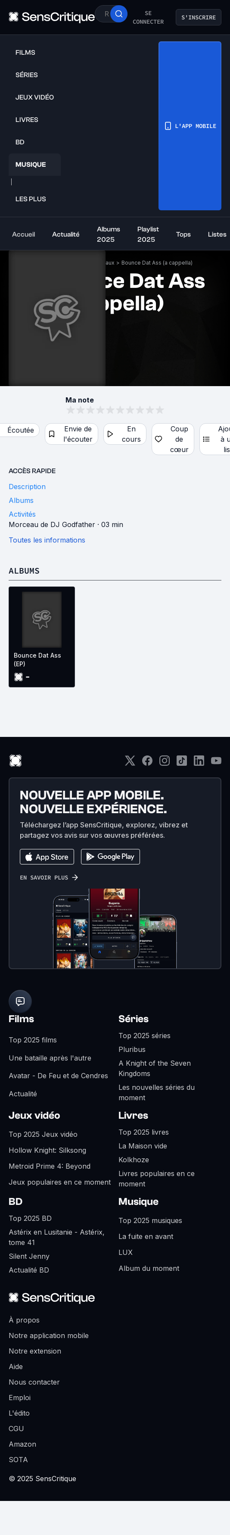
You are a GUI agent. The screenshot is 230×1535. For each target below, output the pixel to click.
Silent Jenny (29, 1256)
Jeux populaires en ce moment (60, 1182)
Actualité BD (29, 1270)
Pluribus (132, 1049)
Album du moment (148, 1268)
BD (15, 1201)
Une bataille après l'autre (50, 1058)
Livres (133, 1115)
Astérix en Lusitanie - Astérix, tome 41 (57, 1237)
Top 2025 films (33, 1040)
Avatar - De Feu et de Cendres (58, 1075)
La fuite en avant (145, 1236)
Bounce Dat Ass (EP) (37, 660)
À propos (24, 1320)
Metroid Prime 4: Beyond (49, 1166)
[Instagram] (164, 763)
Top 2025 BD (30, 1218)
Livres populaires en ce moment (156, 1178)
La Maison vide (142, 1146)
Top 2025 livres (143, 1132)
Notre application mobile (49, 1335)
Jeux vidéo (34, 1115)
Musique (138, 1201)
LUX (125, 1252)
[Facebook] (147, 763)
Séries (133, 1019)
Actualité (23, 1093)
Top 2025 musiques (150, 1220)
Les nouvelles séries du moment (156, 1092)
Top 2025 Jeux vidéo (43, 1134)
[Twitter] (130, 763)
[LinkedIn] (199, 763)
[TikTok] (182, 763)
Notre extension (35, 1351)
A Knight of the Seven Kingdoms (154, 1068)
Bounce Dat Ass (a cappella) (157, 262)
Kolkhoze (133, 1159)
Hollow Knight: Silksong (47, 1150)
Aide (16, 1366)
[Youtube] (216, 763)
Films (21, 1019)
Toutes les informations (47, 540)
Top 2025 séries (144, 1035)
